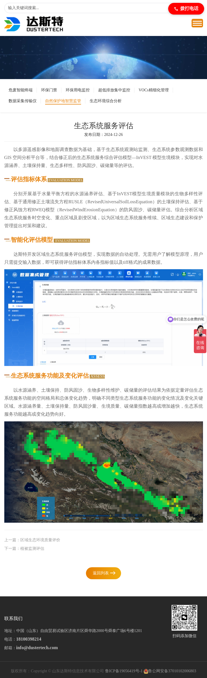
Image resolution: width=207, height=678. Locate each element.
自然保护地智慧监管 (63, 101)
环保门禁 (49, 90)
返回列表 (101, 573)
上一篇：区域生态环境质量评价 (32, 540)
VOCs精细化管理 (154, 90)
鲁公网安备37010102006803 (172, 671)
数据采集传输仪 (23, 101)
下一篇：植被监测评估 (24, 548)
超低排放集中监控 (114, 90)
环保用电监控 (78, 90)
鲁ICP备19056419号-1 (123, 671)
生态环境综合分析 (106, 101)
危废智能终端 (21, 90)
